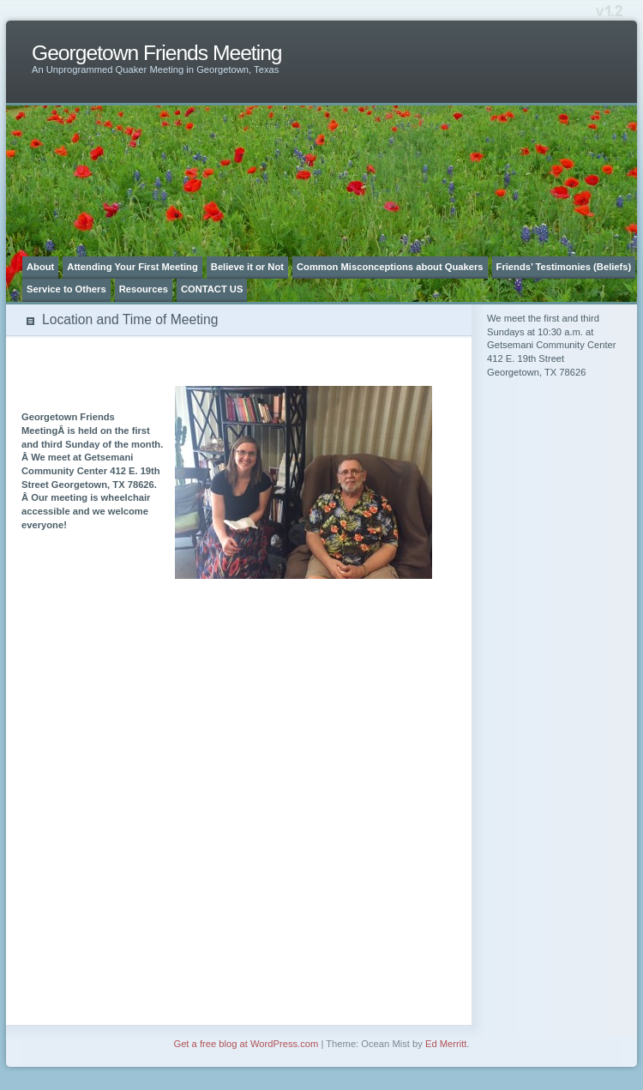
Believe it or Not (247, 267)
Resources (143, 289)
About (40, 267)
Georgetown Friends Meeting (157, 52)
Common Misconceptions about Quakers (390, 267)
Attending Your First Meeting (132, 267)
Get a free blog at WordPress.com (245, 1044)
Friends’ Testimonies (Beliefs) (564, 267)
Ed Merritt (446, 1044)
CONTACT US (212, 289)
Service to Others (66, 289)
